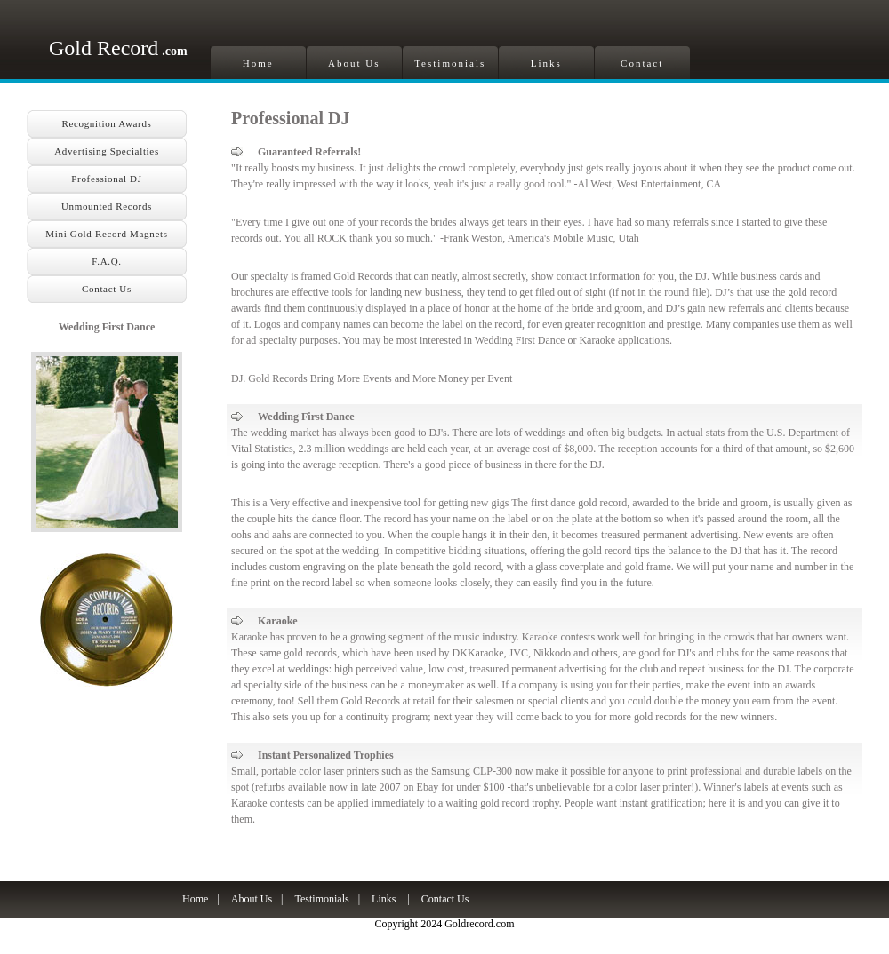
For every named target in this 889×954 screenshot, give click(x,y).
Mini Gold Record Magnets (106, 233)
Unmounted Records (106, 206)
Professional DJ (106, 178)
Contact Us (107, 288)
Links (546, 63)
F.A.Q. (106, 261)
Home (258, 63)
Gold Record (118, 48)
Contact (642, 63)
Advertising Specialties (106, 151)
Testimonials (449, 63)
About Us (354, 63)
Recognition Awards (106, 123)
